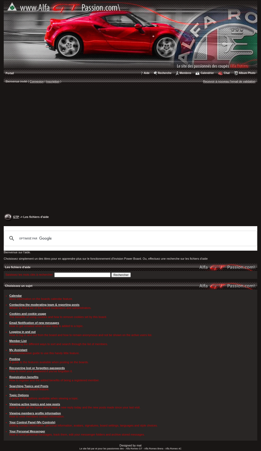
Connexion (37, 81)
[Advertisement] (61, 149)
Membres (185, 73)
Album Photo (247, 73)
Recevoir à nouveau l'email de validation (229, 81)
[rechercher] (129, 238)
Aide (147, 73)
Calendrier (207, 73)
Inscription (52, 81)
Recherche (165, 73)
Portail (10, 73)
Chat (227, 73)
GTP (16, 216)
